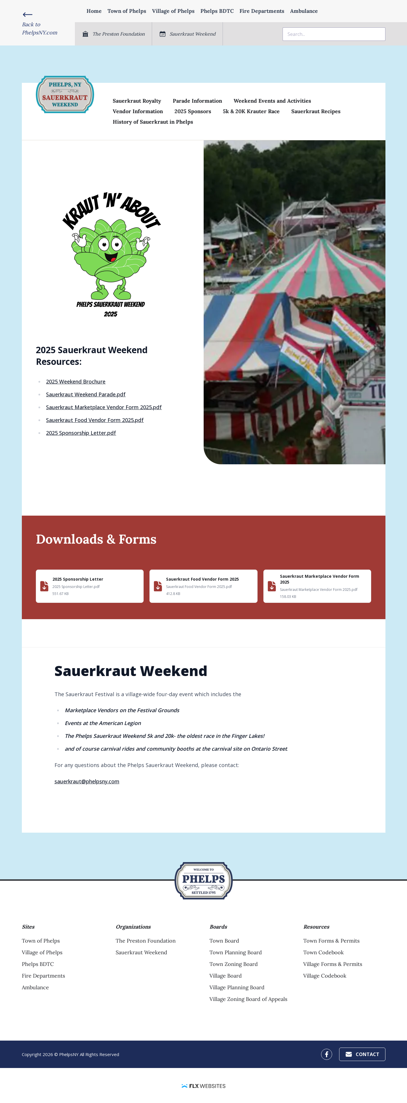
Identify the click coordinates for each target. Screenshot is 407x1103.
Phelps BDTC (217, 11)
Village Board (225, 975)
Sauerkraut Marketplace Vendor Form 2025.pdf (104, 407)
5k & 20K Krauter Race (251, 111)
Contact (362, 1054)
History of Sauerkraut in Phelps (153, 121)
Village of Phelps (173, 11)
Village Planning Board (237, 987)
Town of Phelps (127, 11)
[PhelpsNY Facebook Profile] (326, 1054)
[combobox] (334, 34)
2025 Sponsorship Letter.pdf (81, 432)
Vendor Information (138, 111)
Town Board (224, 940)
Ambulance (304, 11)
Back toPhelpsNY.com (39, 28)
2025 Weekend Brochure (75, 381)
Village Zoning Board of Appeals (248, 999)
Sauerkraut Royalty (137, 100)
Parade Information (197, 100)
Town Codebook (323, 952)
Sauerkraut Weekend (141, 952)
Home (94, 11)
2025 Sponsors (193, 111)
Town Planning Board (235, 952)
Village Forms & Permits (332, 964)
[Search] (334, 34)
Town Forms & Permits (331, 940)
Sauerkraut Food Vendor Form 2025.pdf (95, 419)
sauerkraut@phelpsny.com (86, 781)
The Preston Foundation (146, 940)
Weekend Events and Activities (272, 100)
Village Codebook (324, 975)
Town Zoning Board (233, 964)
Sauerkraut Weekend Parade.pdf (86, 394)
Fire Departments (261, 11)
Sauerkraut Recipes (316, 111)
